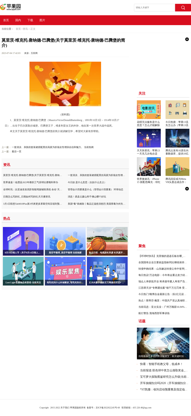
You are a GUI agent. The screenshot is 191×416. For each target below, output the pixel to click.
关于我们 (64, 407)
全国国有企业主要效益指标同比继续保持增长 (163, 262)
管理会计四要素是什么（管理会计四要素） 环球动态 (95, 189)
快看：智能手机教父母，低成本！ (161, 364)
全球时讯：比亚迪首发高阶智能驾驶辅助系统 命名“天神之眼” (35, 189)
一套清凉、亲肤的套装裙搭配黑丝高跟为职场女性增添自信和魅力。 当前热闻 (53, 147)
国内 (18, 20)
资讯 (25, 29)
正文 (32, 29)
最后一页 (16, 151)
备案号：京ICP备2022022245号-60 (103, 407)
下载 (30, 20)
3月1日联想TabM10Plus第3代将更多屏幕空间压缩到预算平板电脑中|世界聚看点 (44, 204)
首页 (6, 20)
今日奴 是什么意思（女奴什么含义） (87, 182)
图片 (42, 20)
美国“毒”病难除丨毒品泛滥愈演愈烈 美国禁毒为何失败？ (98, 204)
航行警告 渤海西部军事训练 (154, 313)
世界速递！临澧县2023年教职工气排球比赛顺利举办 (30, 182)
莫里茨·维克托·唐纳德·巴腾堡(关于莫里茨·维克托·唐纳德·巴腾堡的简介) (40, 175)
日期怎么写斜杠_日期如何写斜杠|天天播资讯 (26, 196)
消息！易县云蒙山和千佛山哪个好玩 (87, 196)
